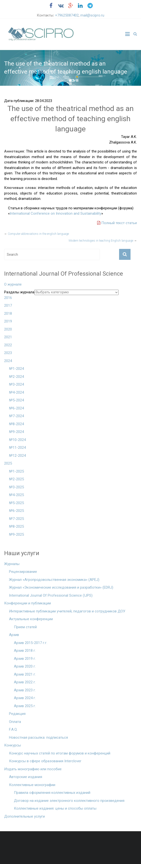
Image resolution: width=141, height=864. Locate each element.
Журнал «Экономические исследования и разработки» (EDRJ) (61, 587)
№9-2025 (16, 534)
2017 (8, 305)
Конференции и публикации (27, 603)
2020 (8, 329)
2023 (8, 353)
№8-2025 (16, 526)
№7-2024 (16, 416)
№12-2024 (17, 455)
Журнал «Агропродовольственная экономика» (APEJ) (54, 579)
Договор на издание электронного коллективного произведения (69, 800)
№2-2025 (16, 479)
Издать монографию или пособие (33, 769)
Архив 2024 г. (25, 698)
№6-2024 (16, 408)
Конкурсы (12, 745)
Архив (14, 635)
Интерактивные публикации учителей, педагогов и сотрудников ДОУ (67, 611)
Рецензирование (23, 571)
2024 (8, 361)
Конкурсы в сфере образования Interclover (45, 761)
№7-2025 (16, 519)
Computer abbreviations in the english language (36, 234)
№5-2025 (16, 503)
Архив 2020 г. (25, 666)
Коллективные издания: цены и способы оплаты (55, 808)
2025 (8, 463)
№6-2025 (16, 510)
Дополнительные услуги (24, 816)
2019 (8, 321)
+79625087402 (67, 15)
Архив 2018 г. (25, 650)
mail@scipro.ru (92, 15)
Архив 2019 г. (25, 658)
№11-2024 (17, 447)
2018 (8, 313)
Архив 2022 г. (25, 682)
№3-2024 (16, 384)
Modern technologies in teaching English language (103, 240)
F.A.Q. (13, 729)
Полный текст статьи (117, 223)
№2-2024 (16, 376)
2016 (8, 298)
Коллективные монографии (32, 785)
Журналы (11, 564)
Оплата (15, 722)
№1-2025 (16, 471)
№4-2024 (16, 392)
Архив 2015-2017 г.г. (30, 643)
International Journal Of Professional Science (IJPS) (51, 595)
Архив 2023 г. (25, 690)
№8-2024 (16, 424)
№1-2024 (16, 368)
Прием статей (25, 627)
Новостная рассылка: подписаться (38, 737)
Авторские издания (25, 777)
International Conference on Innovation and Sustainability (55, 213)
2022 (8, 345)
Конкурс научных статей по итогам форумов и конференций (59, 753)
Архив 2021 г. (25, 674)
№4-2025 (16, 495)
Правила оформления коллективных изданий (52, 792)
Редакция (17, 714)
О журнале (13, 284)
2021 (8, 337)
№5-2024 (16, 400)
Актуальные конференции (31, 619)
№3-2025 (16, 487)
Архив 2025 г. (25, 706)
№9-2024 (16, 432)
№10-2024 (17, 440)
